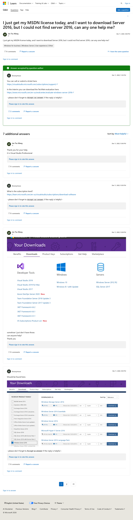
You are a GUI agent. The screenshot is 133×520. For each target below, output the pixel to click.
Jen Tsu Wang (13, 33)
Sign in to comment (10, 59)
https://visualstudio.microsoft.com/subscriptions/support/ (31, 84)
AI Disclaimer (8, 509)
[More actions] (128, 16)
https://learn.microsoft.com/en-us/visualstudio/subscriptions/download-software (41, 194)
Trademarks (119, 509)
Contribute (44, 509)
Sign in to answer (9, 490)
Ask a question (123, 10)
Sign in (127, 3)
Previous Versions (22, 509)
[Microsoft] (4, 3)
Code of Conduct (103, 509)
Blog (33, 509)
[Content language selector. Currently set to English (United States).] (14, 503)
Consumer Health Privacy (70, 509)
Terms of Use (89, 509)
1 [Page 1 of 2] (61, 484)
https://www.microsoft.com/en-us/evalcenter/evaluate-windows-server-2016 (39, 92)
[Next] (73, 484)
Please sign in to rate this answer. (21, 104)
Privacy (53, 509)
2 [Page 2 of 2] (66, 484)
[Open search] (121, 3)
